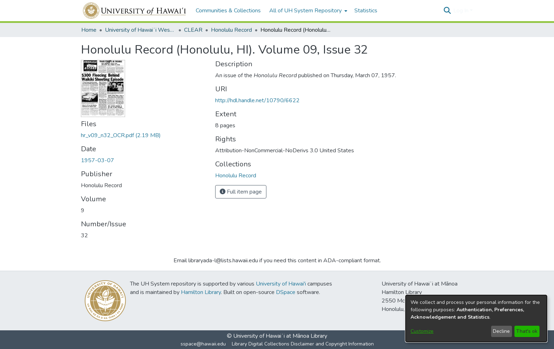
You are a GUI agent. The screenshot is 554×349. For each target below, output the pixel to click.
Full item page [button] (241, 192)
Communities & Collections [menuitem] (228, 10)
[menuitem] (307, 10)
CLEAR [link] (193, 30)
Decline (501, 331)
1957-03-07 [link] (97, 160)
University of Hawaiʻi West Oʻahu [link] (140, 30)
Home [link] (88, 30)
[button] (447, 10)
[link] (121, 135)
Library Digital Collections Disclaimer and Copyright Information (303, 344)
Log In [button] (461, 10)
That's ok (526, 331)
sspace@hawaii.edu (203, 344)
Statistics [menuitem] (365, 10)
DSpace (285, 292)
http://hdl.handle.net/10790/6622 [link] (257, 100)
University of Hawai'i (281, 284)
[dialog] (476, 318)
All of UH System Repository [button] (305, 10)
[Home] (135, 10)
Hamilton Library (201, 292)
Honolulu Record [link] (231, 30)
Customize (422, 331)
